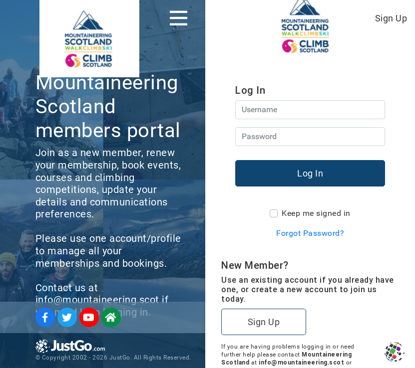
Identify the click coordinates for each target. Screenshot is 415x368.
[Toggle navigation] (178, 18)
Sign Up (391, 18)
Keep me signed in (316, 213)
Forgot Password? (310, 233)
